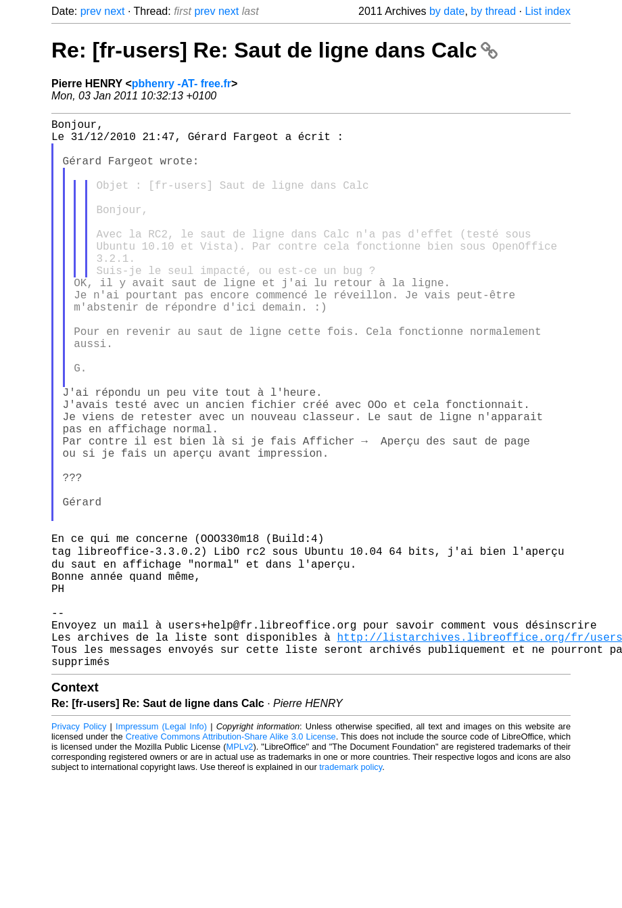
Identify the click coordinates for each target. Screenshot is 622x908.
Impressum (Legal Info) (161, 847)
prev (90, 11)
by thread (493, 11)
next (114, 11)
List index (548, 11)
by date (446, 11)
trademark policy (350, 887)
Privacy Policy (78, 847)
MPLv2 (240, 867)
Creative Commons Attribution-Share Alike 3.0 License (231, 857)
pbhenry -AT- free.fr (181, 83)
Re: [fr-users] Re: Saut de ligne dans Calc (274, 50)
